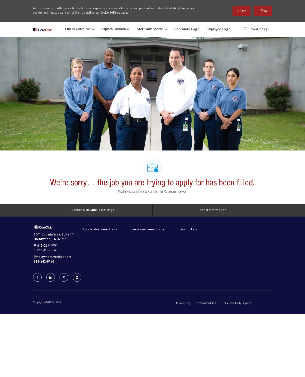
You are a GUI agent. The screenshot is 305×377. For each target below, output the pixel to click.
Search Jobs (188, 288)
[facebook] (37, 336)
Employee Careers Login (147, 288)
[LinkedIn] (50, 336)
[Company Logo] (43, 30)
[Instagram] (77, 336)
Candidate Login (186, 29)
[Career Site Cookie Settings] (92, 269)
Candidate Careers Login (100, 288)
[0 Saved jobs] (257, 29)
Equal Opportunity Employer (237, 362)
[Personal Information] (212, 269)
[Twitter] (64, 336)
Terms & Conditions (206, 362)
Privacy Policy (183, 362)
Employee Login (218, 29)
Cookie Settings (110, 13)
